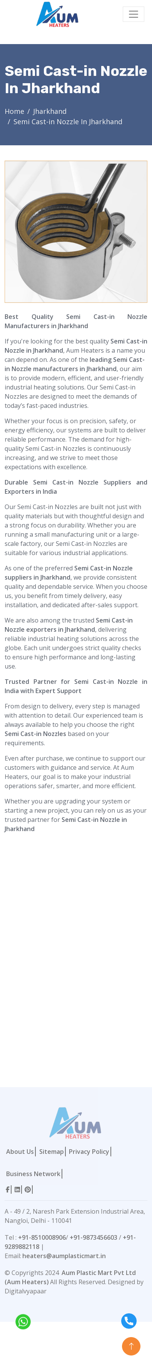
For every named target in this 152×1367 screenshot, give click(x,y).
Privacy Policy (89, 1151)
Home (14, 111)
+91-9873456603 (93, 1237)
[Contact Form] (62, 970)
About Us (20, 1151)
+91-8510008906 (42, 1237)
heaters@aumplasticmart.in (64, 1256)
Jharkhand (50, 111)
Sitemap (51, 1151)
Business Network (33, 1174)
